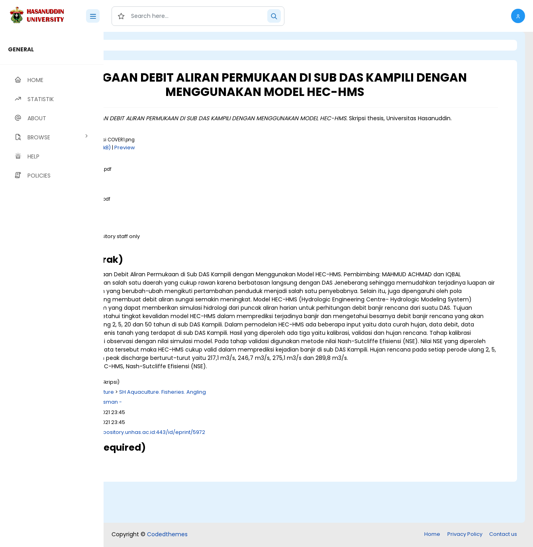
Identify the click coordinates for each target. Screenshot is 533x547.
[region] (52, 289)
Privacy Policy (464, 534)
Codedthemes (167, 535)
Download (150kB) (187, 155)
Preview (224, 155)
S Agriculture (197, 433)
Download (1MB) (174, 185)
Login (137, 45)
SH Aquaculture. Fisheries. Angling (262, 433)
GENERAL (21, 49)
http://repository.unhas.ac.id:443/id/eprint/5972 (243, 474)
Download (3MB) (174, 252)
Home (432, 534)
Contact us (503, 534)
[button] (518, 16)
